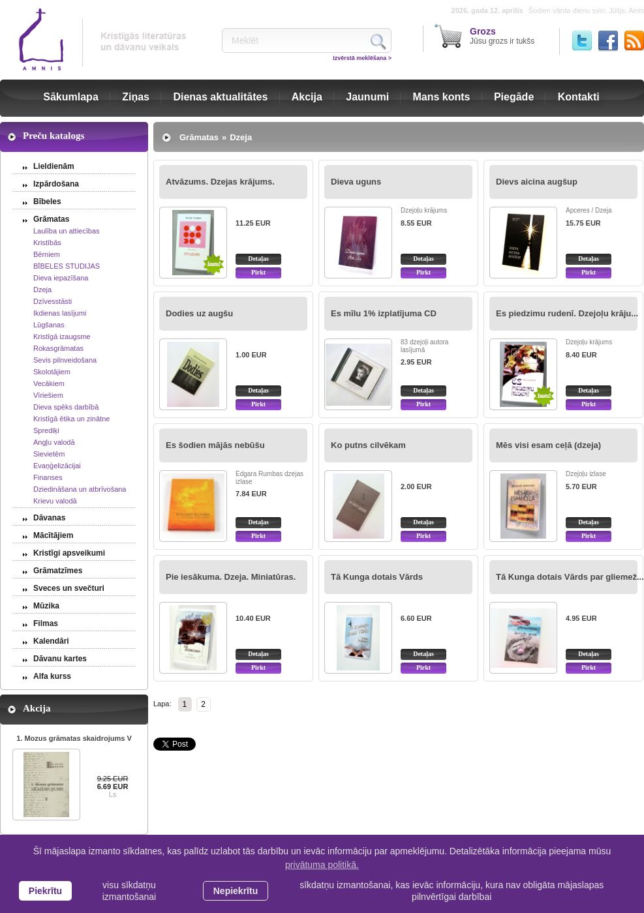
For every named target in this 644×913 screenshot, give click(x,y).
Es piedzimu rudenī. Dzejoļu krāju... (567, 313)
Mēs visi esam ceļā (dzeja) (548, 445)
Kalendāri (51, 641)
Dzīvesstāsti (52, 301)
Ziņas (135, 96)
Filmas (45, 623)
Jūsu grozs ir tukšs (502, 36)
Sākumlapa (70, 96)
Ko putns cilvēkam (368, 445)
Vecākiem (49, 383)
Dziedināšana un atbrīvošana (79, 489)
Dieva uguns (356, 182)
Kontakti (579, 96)
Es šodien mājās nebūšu (215, 445)
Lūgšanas (49, 325)
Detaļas (258, 258)
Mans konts (441, 96)
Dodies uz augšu (199, 313)
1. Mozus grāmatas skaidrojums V (74, 738)
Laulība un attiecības (66, 231)
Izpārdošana (56, 183)
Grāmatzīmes (57, 570)
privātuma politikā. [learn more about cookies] (322, 865)
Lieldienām (53, 166)
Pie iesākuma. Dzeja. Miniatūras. (231, 577)
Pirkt (258, 272)
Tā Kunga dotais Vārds (377, 577)
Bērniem (46, 254)
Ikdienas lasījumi (59, 313)
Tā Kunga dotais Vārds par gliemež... (570, 577)
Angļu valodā (54, 442)
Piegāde (514, 96)
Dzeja (42, 289)
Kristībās (47, 243)
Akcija (307, 96)
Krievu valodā (55, 501)
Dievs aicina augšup (536, 182)
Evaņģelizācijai (57, 466)
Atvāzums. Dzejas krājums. (220, 182)
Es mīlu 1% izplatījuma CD (384, 313)
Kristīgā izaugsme (61, 336)
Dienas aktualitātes (220, 96)
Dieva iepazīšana (60, 278)
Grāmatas (51, 219)
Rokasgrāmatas (58, 348)
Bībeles (47, 201)
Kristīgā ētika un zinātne (71, 419)
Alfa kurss (52, 676)
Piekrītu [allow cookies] (45, 891)
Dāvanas (49, 517)
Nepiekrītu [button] (235, 891)
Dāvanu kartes (60, 658)
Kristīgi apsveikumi (69, 553)
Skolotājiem (51, 372)
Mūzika (46, 605)
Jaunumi (367, 96)
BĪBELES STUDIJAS (66, 266)
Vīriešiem (48, 395)
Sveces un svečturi (68, 588)
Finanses (48, 477)
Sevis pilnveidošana (65, 360)
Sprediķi (46, 430)
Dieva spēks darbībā (66, 407)
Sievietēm (49, 454)
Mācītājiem (53, 535)
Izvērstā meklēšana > (362, 58)
